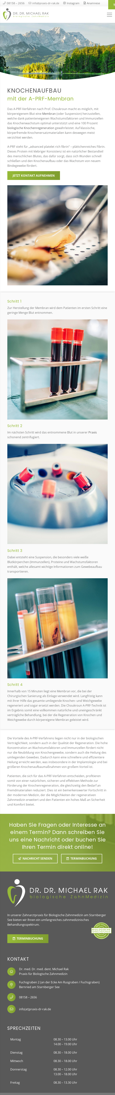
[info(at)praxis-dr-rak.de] (13, 1009)
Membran (49, 114)
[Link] (26, 14)
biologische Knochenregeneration (30, 128)
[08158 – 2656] (13, 997)
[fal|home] (13, 971)
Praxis (92, 432)
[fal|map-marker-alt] (13, 985)
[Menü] (109, 14)
